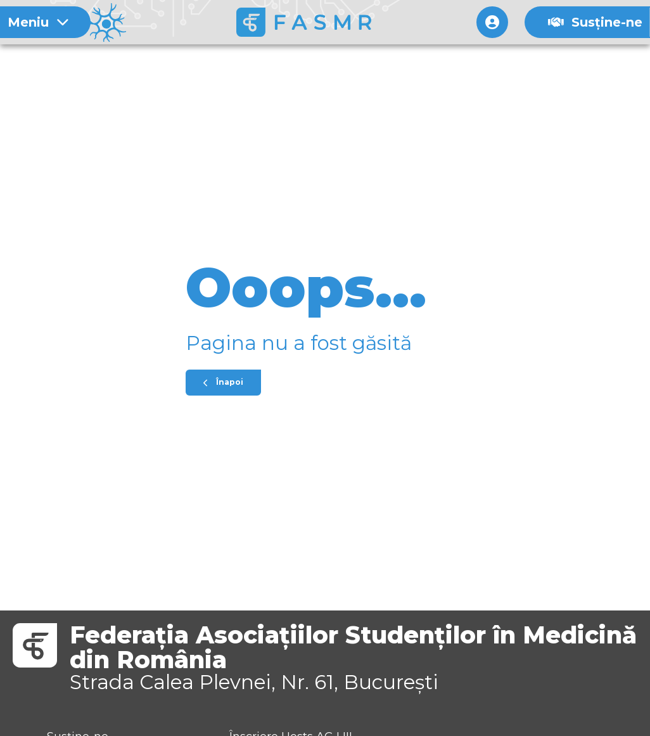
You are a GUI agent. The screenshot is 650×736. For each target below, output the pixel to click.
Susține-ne (595, 22)
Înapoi (223, 382)
